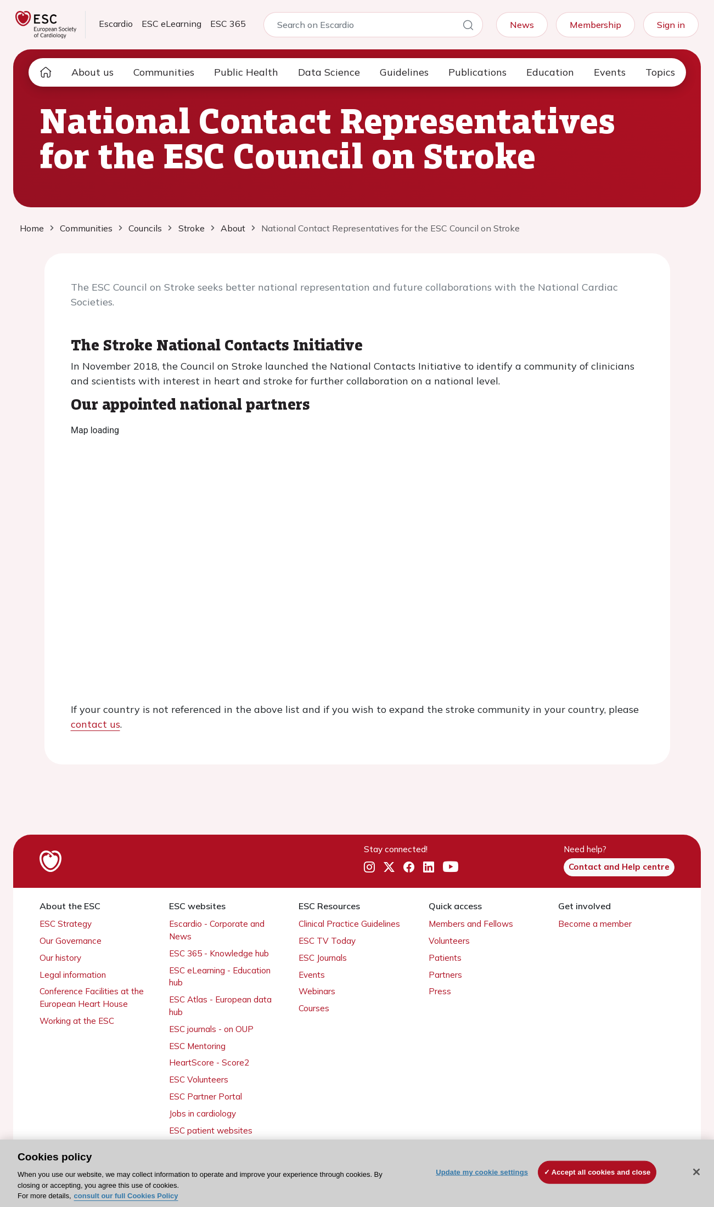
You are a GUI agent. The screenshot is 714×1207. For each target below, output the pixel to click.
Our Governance (71, 941)
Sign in (671, 24)
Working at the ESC (77, 1021)
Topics (660, 72)
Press (440, 991)
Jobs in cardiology (202, 1113)
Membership (595, 24)
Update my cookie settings (482, 1172)
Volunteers (449, 941)
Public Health (246, 72)
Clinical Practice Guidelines (349, 924)
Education (550, 72)
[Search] (468, 27)
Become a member (595, 924)
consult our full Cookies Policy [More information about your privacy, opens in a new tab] (126, 1196)
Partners (445, 975)
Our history (60, 958)
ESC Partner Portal (205, 1096)
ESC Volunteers (198, 1079)
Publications (477, 72)
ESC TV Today (327, 941)
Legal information (73, 975)
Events (610, 72)
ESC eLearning (171, 23)
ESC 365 (228, 23)
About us (92, 72)
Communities (163, 72)
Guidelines (404, 72)
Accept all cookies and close (601, 1172)
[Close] (696, 1172)
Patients (445, 958)
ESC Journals (323, 958)
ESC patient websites (210, 1130)
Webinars (317, 991)
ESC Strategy (66, 924)
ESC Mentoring (197, 1046)
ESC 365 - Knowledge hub (219, 953)
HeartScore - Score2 (209, 1062)
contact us (95, 724)
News (522, 24)
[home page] (45, 72)
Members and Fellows (471, 924)
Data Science (329, 72)
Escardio (116, 23)
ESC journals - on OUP (211, 1029)
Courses (314, 1008)
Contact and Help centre (619, 867)
